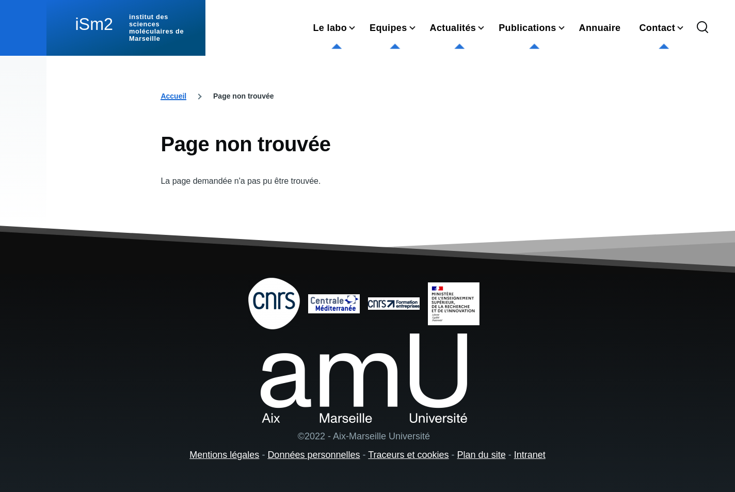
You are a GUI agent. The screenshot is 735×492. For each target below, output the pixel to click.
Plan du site (481, 455)
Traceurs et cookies (408, 455)
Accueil (173, 96)
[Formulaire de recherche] (702, 28)
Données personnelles (313, 455)
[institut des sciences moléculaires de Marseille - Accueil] (126, 27)
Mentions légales (224, 455)
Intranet (530, 455)
